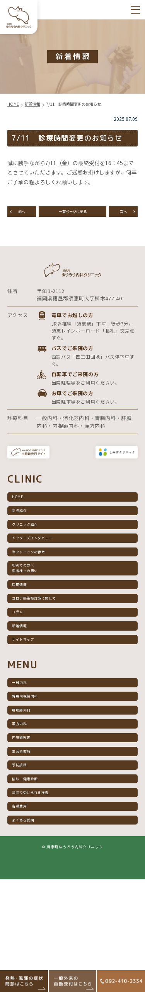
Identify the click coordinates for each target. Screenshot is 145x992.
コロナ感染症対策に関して (46, 650)
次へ (123, 214)
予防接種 (25, 858)
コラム (23, 667)
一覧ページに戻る (72, 214)
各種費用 (25, 912)
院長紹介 (25, 534)
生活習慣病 (28, 840)
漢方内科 (25, 805)
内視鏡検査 (28, 822)
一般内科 (25, 751)
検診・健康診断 (33, 876)
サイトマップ (30, 704)
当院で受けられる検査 (41, 894)
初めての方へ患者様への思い (33, 610)
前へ (21, 214)
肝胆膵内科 (28, 787)
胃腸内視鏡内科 (33, 768)
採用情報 (25, 632)
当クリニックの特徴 (38, 588)
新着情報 (25, 686)
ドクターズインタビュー (43, 570)
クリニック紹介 (33, 552)
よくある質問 (30, 930)
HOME (22, 516)
